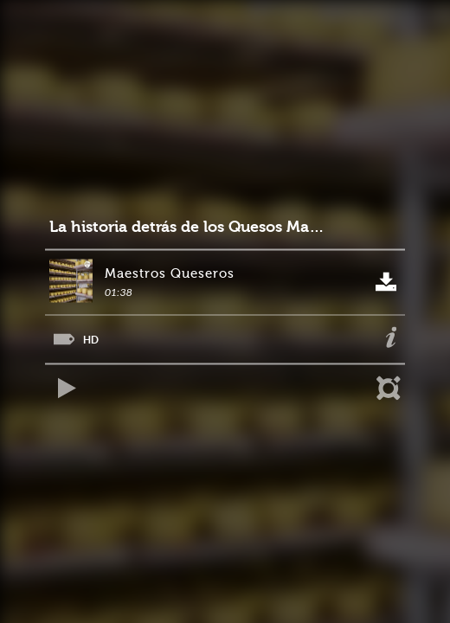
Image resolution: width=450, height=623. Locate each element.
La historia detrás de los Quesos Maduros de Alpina (190, 227)
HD (91, 339)
